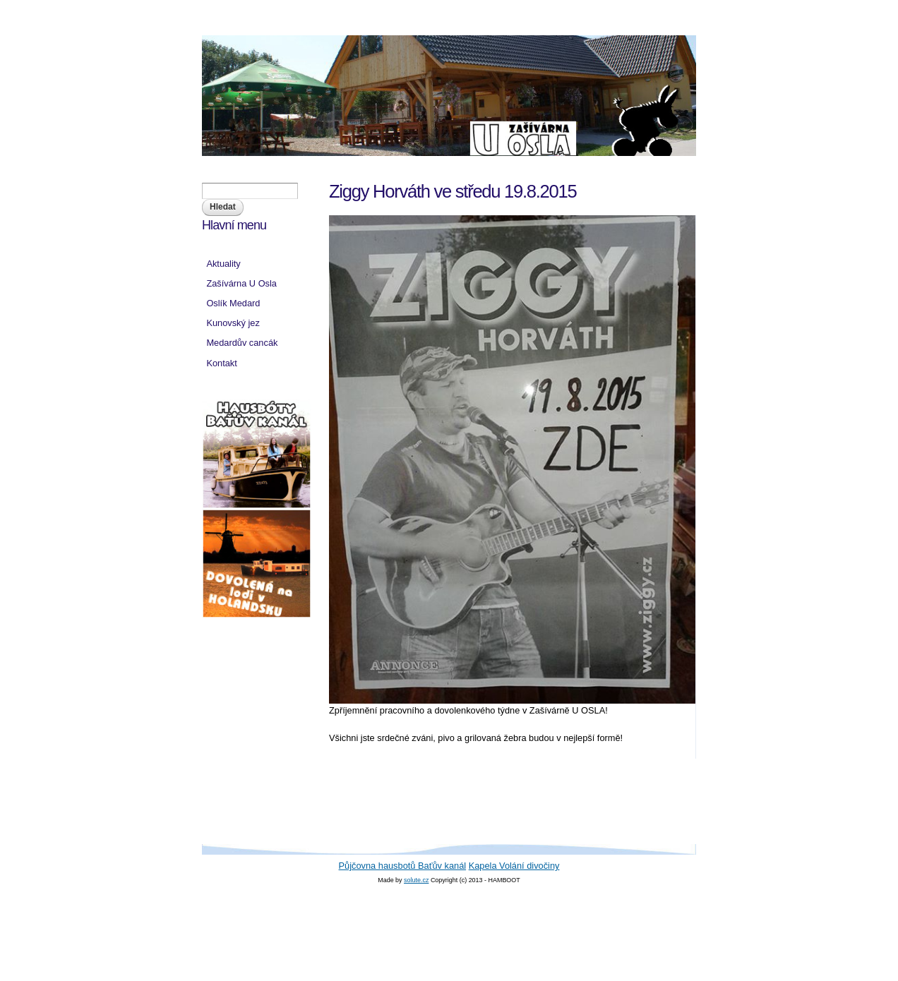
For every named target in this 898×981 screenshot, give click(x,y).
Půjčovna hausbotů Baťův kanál (403, 865)
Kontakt (221, 363)
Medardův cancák (241, 342)
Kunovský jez (232, 323)
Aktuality (223, 263)
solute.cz (416, 880)
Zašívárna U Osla (241, 283)
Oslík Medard (233, 303)
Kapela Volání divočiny (514, 865)
